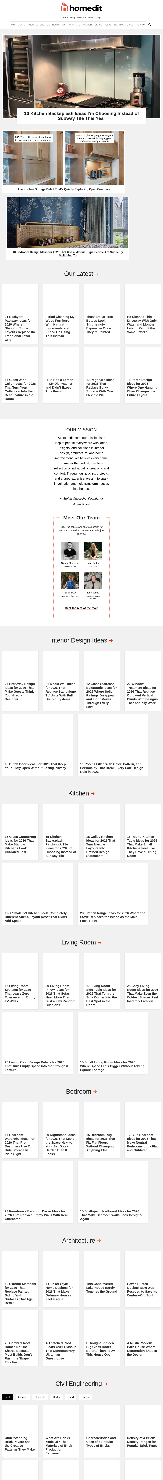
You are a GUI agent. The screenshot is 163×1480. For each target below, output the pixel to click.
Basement (86, 1439)
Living (130, 29)
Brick (8, 1290)
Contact (139, 1426)
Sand (71, 1290)
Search (149, 29)
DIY (63, 29)
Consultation (142, 1435)
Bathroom (53, 29)
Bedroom (85, 1426)
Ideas (108, 29)
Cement (22, 1290)
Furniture (74, 29)
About (137, 1422)
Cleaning (112, 1431)
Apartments (18, 29)
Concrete (40, 1290)
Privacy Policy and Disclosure (95, 1462)
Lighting (119, 29)
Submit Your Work (145, 1439)
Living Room (87, 1435)
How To (140, 29)
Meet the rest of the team (81, 498)
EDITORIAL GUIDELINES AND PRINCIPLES (146, 1445)
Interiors (113, 1439)
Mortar (56, 1290)
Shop (137, 1431)
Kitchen (87, 29)
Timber (85, 1290)
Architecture (36, 29)
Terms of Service (122, 1462)
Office (98, 29)
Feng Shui (113, 1443)
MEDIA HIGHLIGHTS (144, 1450)
